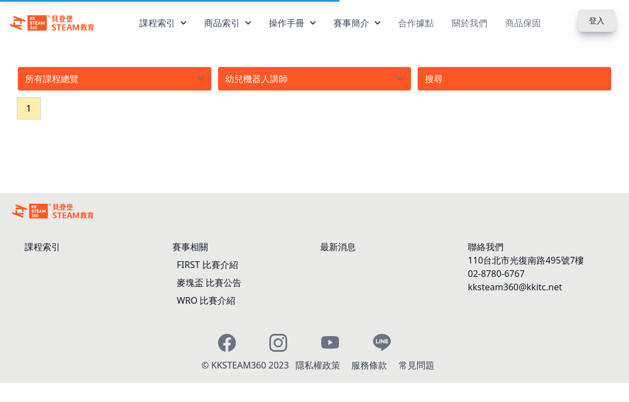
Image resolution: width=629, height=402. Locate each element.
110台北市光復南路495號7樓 (526, 260)
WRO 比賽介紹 (206, 300)
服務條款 (370, 365)
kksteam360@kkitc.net (515, 287)
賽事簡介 (356, 23)
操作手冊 (292, 23)
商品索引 (227, 23)
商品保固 (523, 23)
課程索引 (162, 23)
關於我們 (469, 23)
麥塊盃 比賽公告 (209, 282)
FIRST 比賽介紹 (207, 265)
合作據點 (416, 23)
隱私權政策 (319, 365)
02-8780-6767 (496, 273)
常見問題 (416, 365)
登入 (596, 20)
